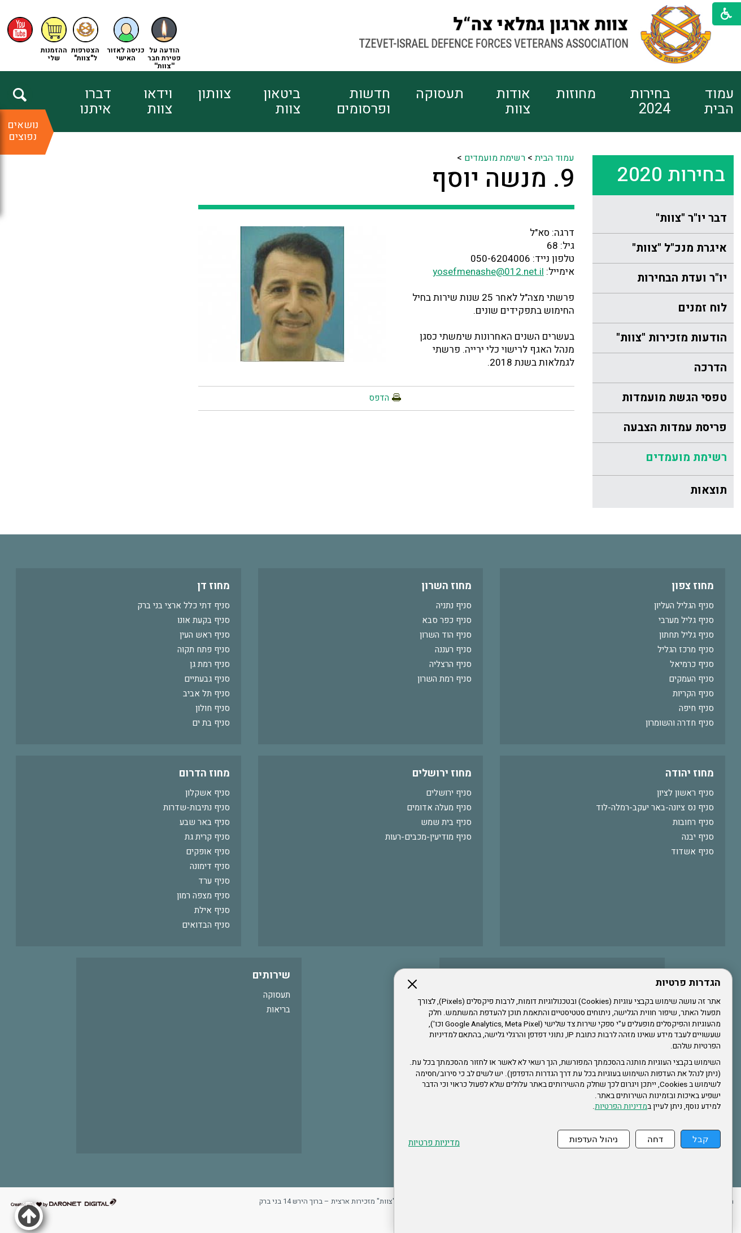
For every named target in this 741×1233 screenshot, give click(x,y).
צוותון (214, 94)
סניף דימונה (210, 866)
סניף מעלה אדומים (439, 807)
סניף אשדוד (692, 851)
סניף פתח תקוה (203, 649)
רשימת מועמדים (686, 457)
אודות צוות (513, 102)
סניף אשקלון (207, 793)
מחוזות (576, 94)
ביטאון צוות (281, 102)
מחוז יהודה (689, 773)
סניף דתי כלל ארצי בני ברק (183, 605)
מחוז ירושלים (442, 773)
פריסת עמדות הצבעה (675, 427)
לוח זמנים (702, 308)
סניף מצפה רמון (203, 895)
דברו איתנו (95, 102)
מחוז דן (213, 586)
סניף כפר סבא (447, 620)
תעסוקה (440, 94)
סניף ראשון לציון (685, 793)
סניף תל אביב (206, 693)
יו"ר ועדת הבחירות (682, 278)
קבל (700, 1139)
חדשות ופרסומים (363, 102)
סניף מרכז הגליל (685, 649)
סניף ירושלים (449, 793)
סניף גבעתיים (207, 679)
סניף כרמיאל (692, 664)
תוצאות (708, 490)
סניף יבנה (698, 837)
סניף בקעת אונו (203, 620)
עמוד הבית (719, 102)
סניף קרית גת (207, 837)
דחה (655, 1139)
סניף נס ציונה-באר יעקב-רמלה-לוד (655, 807)
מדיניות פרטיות (434, 1143)
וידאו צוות (157, 102)
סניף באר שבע (205, 822)
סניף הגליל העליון (684, 605)
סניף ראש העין (205, 635)
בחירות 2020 (671, 175)
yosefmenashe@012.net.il (488, 272)
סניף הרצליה (450, 664)
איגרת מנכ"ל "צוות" (679, 248)
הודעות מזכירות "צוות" (671, 338)
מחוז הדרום (204, 773)
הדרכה (710, 367)
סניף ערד (214, 881)
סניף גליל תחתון (686, 635)
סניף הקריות (693, 693)
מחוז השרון (446, 586)
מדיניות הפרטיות (621, 1106)
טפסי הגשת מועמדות (674, 397)
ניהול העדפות (593, 1139)
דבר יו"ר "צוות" (691, 218)
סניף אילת (212, 910)
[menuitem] (702, 101)
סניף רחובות (693, 822)
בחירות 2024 (650, 102)
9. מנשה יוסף (502, 179)
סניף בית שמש (446, 822)
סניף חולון (212, 708)
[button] (126, 40)
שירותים (271, 975)
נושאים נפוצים (22, 130)
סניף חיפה (696, 708)
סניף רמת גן (210, 664)
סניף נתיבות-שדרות (196, 807)
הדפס (379, 398)
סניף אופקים (208, 851)
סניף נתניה (454, 605)
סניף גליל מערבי (686, 620)
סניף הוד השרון (446, 635)
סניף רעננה (453, 649)
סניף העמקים (691, 679)
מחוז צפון (693, 586)
